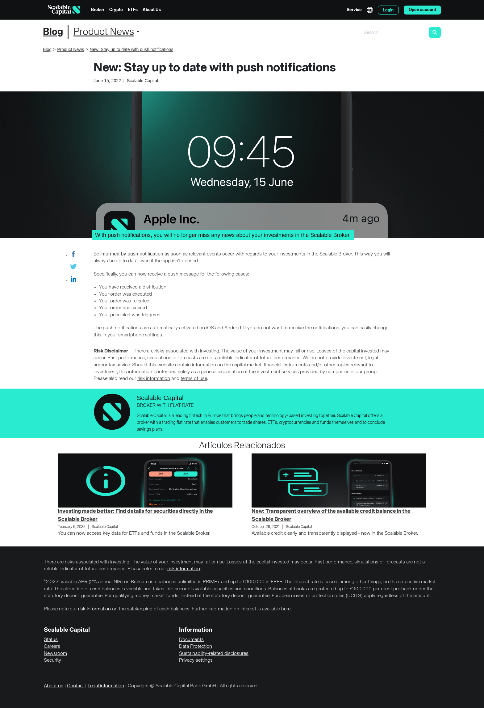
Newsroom (55, 653)
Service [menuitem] (354, 10)
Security (52, 660)
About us (53, 686)
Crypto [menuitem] (116, 10)
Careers (52, 646)
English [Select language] (370, 10)
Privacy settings (196, 660)
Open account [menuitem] (422, 10)
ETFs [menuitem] (133, 10)
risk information (153, 378)
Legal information (106, 686)
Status (51, 639)
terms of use (194, 378)
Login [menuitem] (388, 10)
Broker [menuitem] (97, 10)
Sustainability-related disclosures (213, 653)
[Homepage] (64, 10)
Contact (75, 686)
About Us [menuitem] (152, 10)
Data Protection (195, 646)
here (285, 609)
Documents (191, 639)
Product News (103, 32)
